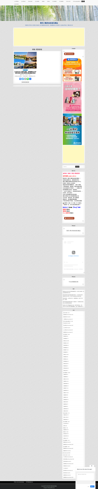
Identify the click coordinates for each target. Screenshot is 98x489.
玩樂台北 (65, 379)
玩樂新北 (65, 381)
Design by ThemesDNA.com (49, 487)
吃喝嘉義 (65, 361)
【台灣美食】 (23, 1)
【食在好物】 (30, 1)
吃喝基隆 (65, 338)
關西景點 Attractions (67, 448)
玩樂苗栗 (65, 390)
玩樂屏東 (65, 406)
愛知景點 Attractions (67, 314)
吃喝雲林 (65, 336)
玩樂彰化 (65, 397)
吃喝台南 (65, 363)
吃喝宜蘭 (65, 345)
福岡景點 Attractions (67, 477)
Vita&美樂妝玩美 (73, 281)
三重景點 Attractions (67, 319)
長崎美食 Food (66, 465)
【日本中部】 (16, 4)
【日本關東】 (54, 1)
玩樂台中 (65, 392)
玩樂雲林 (65, 374)
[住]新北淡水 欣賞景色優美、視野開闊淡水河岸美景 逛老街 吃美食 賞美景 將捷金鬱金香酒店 (25, 72)
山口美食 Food (66, 327)
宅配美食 (65, 414)
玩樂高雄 (65, 404)
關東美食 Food (66, 442)
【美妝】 (48, 1)
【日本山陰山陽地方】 (77, 1)
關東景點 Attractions (67, 444)
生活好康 (65, 423)
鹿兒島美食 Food (67, 461)
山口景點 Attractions (67, 329)
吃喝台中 (65, 354)
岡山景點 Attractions (67, 325)
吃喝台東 (65, 370)
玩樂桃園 (65, 385)
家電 (64, 425)
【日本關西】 (61, 1)
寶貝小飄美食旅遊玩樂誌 (49, 23)
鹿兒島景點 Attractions (68, 459)
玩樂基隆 (65, 376)
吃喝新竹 (65, 349)
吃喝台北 (65, 340)
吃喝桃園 (65, 347)
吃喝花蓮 (65, 368)
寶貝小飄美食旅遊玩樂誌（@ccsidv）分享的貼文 (73, 269)
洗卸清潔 (65, 435)
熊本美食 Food (66, 472)
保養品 (65, 438)
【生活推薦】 (37, 1)
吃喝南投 (65, 356)
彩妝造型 (65, 433)
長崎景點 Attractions (67, 463)
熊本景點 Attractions (67, 470)
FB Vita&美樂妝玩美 (29, 482)
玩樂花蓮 (65, 408)
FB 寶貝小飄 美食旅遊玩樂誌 (19, 482)
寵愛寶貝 (65, 429)
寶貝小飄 (22, 74)
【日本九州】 (68, 1)
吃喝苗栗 (65, 352)
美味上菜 (65, 417)
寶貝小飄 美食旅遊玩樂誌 (73, 230)
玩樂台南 (65, 401)
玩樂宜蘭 (65, 383)
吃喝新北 (25, 70)
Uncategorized (66, 452)
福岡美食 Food (66, 475)
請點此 (71, 213)
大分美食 (65, 468)
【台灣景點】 (16, 1)
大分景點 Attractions (67, 456)
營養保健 (65, 419)
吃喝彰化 (65, 359)
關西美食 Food (66, 450)
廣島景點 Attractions (67, 332)
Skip (88, 486)
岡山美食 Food (66, 323)
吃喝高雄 (65, 365)
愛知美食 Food (66, 316)
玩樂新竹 (65, 388)
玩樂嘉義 (65, 399)
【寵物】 (43, 1)
